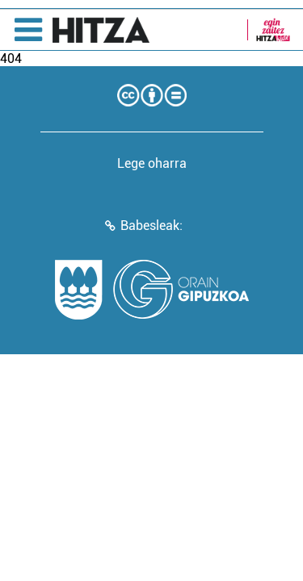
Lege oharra (152, 163)
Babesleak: (151, 225)
